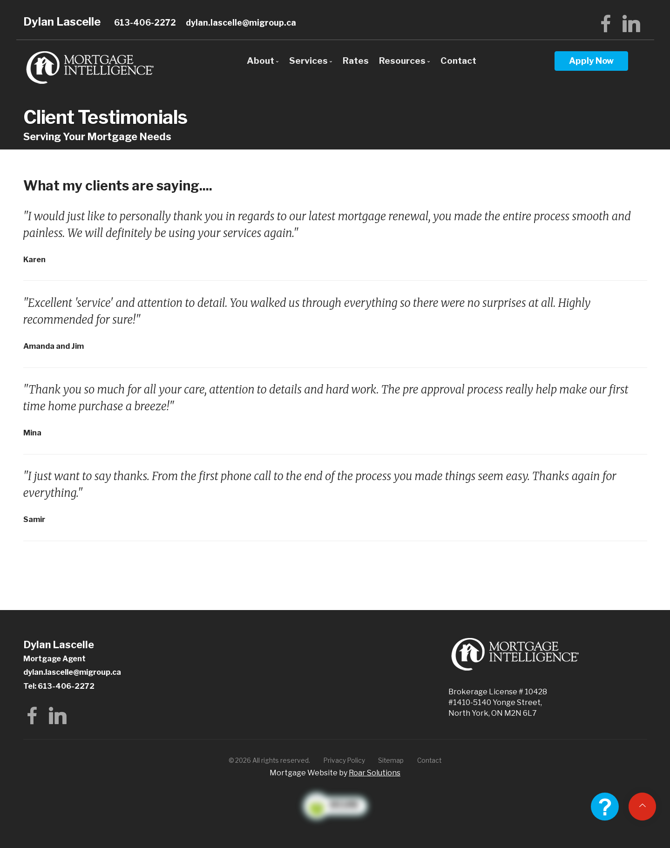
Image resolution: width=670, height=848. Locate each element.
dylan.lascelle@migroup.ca (241, 22)
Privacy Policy (344, 760)
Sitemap (391, 760)
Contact (458, 60)
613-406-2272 (145, 22)
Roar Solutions (374, 772)
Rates (356, 60)
